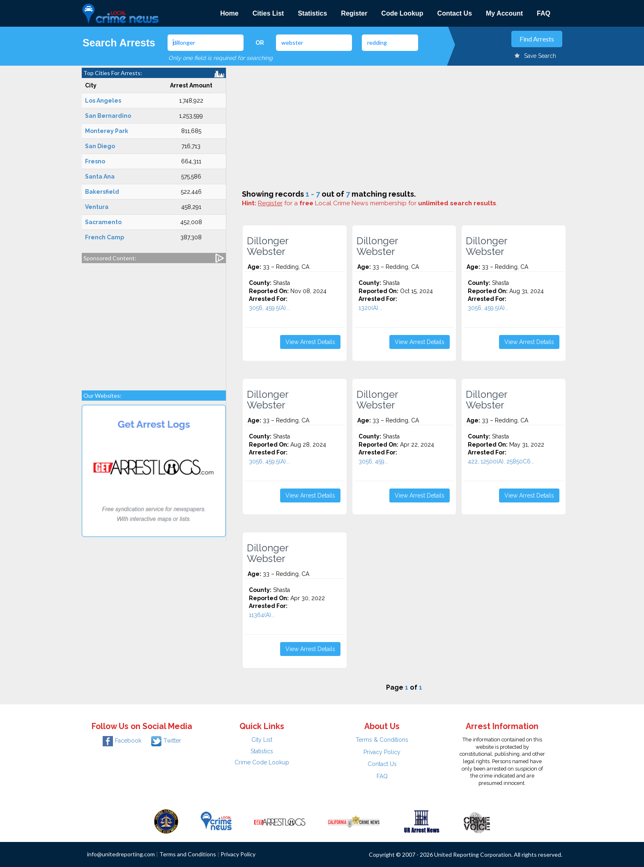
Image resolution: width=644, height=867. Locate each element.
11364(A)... (262, 615)
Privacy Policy (381, 752)
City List (261, 739)
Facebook (122, 740)
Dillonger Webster (268, 246)
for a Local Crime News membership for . (377, 203)
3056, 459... (373, 461)
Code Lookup (402, 13)
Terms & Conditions (382, 739)
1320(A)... (370, 308)
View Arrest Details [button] (310, 342)
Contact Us (454, 13)
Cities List (268, 13)
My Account (504, 13)
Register (354, 13)
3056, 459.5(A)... (269, 308)
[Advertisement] (154, 322)
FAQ (543, 13)
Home (229, 13)
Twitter (166, 740)
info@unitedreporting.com (121, 854)
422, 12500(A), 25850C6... (501, 461)
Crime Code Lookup (262, 762)
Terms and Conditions (187, 854)
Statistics (312, 13)
